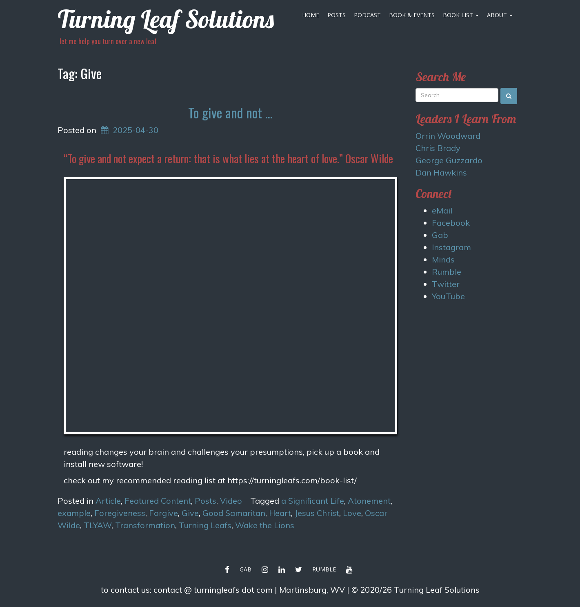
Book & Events (412, 15)
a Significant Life (312, 501)
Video (231, 501)
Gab (440, 235)
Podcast (367, 15)
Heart (280, 513)
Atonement (369, 501)
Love (352, 513)
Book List (461, 15)
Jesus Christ (317, 513)
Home (310, 15)
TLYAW (97, 525)
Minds (443, 259)
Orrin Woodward (448, 136)
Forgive (163, 513)
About (500, 15)
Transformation (145, 525)
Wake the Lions (264, 525)
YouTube (448, 296)
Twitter (446, 284)
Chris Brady (438, 148)
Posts (336, 15)
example (74, 513)
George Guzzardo (449, 160)
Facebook (451, 223)
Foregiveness (119, 513)
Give (190, 513)
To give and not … (230, 112)
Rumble (446, 272)
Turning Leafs (205, 525)
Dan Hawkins (441, 172)
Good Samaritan (233, 513)
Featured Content (157, 501)
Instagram (451, 247)
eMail (442, 210)
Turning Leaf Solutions (166, 19)
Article (108, 501)
